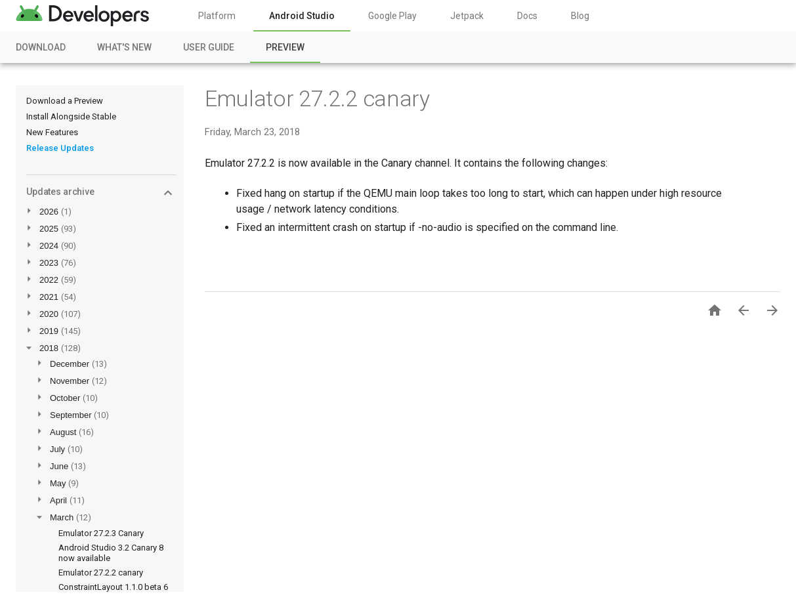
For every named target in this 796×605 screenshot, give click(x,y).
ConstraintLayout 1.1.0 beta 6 (113, 587)
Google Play (392, 15)
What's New (124, 47)
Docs (527, 15)
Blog (580, 15)
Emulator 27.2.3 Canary (101, 533)
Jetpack (467, 15)
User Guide (208, 47)
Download (41, 47)
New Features (52, 132)
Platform (217, 15)
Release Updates (60, 148)
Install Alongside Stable (71, 116)
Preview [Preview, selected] (285, 47)
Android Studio (302, 15)
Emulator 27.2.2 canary (100, 572)
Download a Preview (64, 101)
